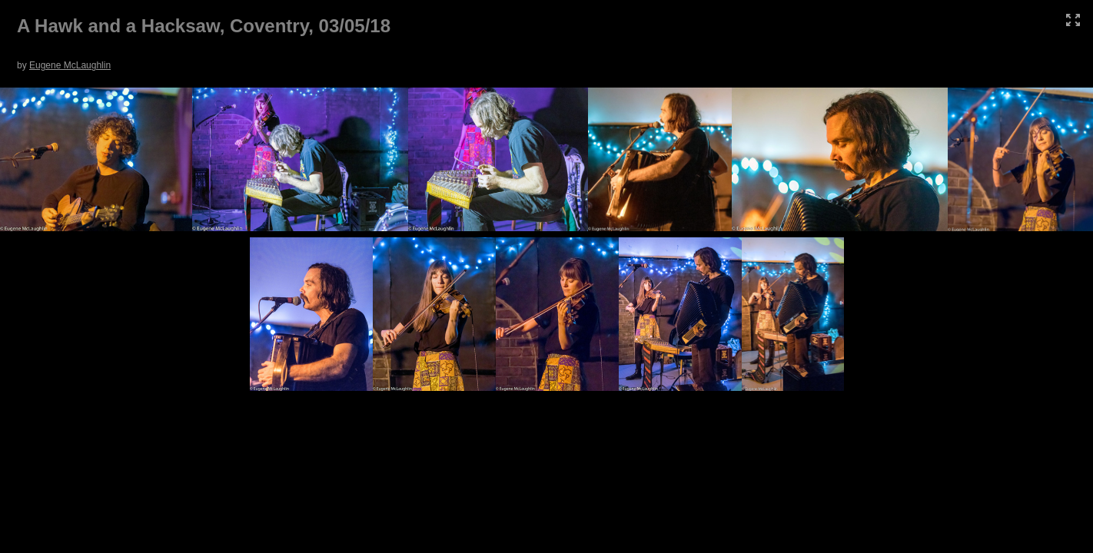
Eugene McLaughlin (70, 65)
